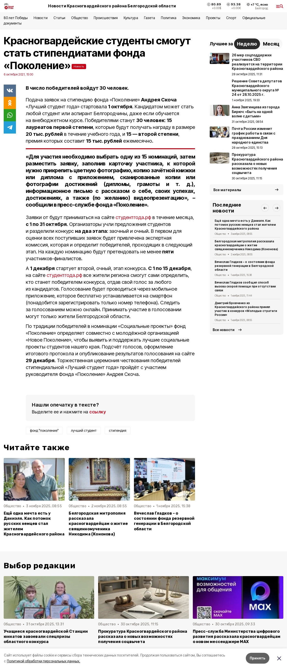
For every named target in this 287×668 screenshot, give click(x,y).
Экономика (191, 18)
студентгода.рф (133, 217)
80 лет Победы (16, 18)
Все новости (224, 330)
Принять (257, 658)
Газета (149, 18)
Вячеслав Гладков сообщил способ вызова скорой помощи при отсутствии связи (245, 286)
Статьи (59, 18)
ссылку (97, 411)
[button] (265, 208)
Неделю (247, 44)
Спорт (231, 18)
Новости (40, 18)
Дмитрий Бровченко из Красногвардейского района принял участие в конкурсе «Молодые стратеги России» (246, 308)
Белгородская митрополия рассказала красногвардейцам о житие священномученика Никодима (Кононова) (98, 523)
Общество (79, 18)
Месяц (271, 44)
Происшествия (106, 18)
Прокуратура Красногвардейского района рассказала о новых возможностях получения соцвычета (142, 636)
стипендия (117, 430)
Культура (131, 18)
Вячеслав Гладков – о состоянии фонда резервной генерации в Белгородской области (164, 521)
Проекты (213, 18)
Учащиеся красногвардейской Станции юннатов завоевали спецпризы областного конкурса (46, 636)
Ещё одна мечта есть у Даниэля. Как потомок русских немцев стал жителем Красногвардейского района (34, 523)
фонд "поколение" (44, 430)
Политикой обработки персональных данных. (43, 661)
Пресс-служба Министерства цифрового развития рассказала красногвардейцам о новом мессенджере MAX (237, 636)
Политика (168, 18)
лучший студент (84, 430)
